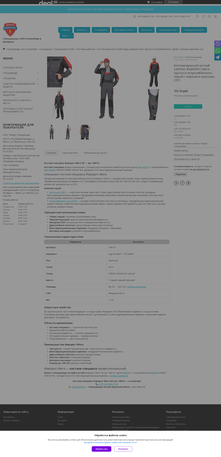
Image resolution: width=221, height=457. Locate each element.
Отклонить (123, 449)
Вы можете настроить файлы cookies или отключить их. (109, 442)
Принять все (101, 449)
